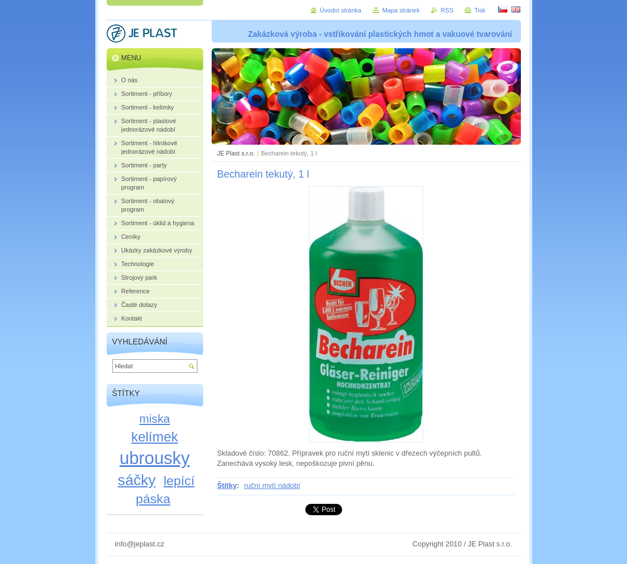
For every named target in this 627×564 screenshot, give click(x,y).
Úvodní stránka (340, 10)
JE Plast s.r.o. (236, 153)
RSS (447, 10)
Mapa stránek (401, 10)
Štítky (227, 485)
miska (155, 418)
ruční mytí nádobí (272, 485)
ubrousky (155, 458)
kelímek (154, 436)
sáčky (137, 480)
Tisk (480, 10)
